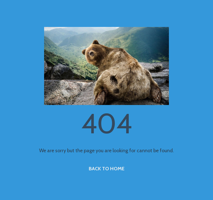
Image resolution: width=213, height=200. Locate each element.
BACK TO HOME (107, 169)
